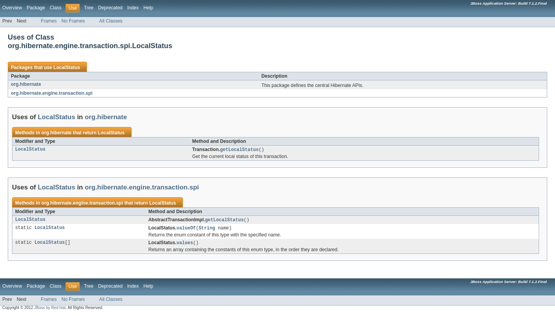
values (184, 244)
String (206, 229)
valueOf (186, 229)
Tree (89, 7)
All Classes (110, 21)
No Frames (73, 21)
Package (36, 7)
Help (148, 7)
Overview (12, 7)
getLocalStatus (239, 150)
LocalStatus (66, 67)
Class (55, 7)
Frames (49, 21)
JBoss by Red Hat (50, 309)
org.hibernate (26, 84)
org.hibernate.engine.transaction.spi (51, 93)
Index (133, 7)
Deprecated (110, 7)
